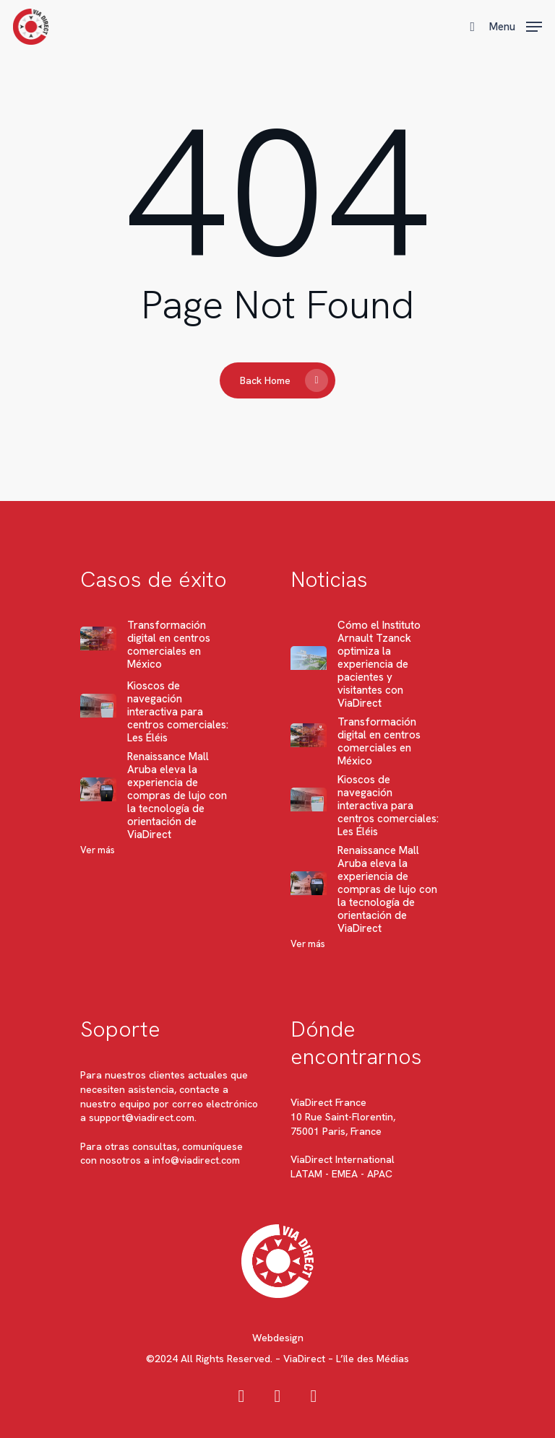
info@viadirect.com (196, 1160)
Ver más (97, 850)
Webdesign (278, 1337)
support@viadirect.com (141, 1117)
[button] (515, 25)
